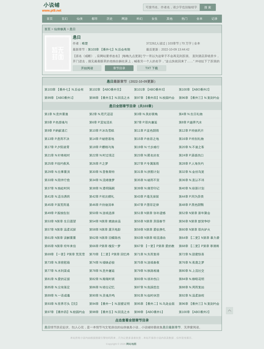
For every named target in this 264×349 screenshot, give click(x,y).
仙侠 (80, 18)
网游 (125, 18)
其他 (170, 18)
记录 (214, 18)
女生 (155, 18)
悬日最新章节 (172, 327)
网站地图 (131, 343)
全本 (199, 18)
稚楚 (85, 43)
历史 (110, 18)
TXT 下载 (151, 68)
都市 (95, 18)
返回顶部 (229, 310)
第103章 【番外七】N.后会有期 (109, 49)
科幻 (140, 18)
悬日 (73, 29)
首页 (50, 18)
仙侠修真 (60, 29)
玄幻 (65, 18)
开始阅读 (87, 68)
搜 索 (207, 7)
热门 (185, 18)
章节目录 (119, 68)
